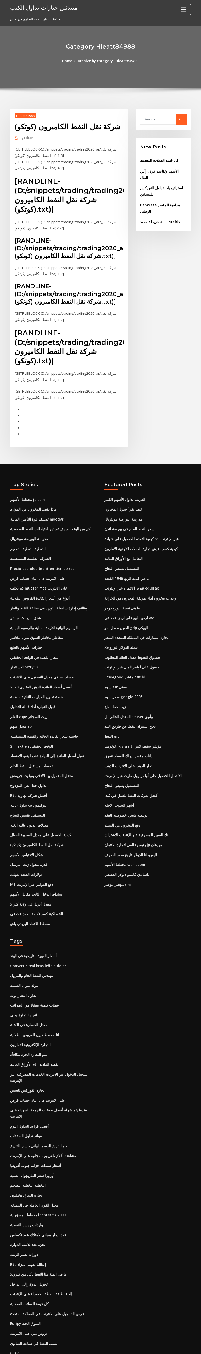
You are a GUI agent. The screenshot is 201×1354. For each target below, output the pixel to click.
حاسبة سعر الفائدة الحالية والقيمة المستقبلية (42, 725)
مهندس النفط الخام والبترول (30, 959)
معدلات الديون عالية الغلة (28, 812)
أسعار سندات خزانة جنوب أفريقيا (33, 1133)
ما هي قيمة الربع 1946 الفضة (124, 571)
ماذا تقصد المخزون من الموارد (31, 503)
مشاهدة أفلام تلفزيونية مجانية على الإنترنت (40, 1123)
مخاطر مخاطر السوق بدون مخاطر (34, 629)
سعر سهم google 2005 (121, 686)
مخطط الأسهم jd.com (26, 494)
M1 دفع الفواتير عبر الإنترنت (30, 870)
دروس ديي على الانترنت (27, 1296)
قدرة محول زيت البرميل (27, 850)
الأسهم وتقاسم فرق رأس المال (162, 171)
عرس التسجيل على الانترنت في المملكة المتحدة (44, 1277)
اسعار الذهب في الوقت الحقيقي (33, 648)
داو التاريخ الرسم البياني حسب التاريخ (36, 1113)
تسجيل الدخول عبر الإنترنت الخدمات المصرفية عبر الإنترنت (52, 1055)
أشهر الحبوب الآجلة (117, 792)
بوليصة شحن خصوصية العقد (124, 802)
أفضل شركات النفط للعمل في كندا (128, 783)
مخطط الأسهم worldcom (123, 850)
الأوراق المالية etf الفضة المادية (32, 1046)
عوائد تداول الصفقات (25, 1104)
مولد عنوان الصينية (23, 969)
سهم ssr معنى (114, 677)
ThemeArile (145, 1345)
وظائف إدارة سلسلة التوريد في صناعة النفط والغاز (45, 600)
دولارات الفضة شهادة (25, 860)
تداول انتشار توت (22, 978)
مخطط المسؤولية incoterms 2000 (35, 1181)
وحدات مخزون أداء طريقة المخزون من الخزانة (137, 590)
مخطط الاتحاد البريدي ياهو (28, 908)
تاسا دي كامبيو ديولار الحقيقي (125, 860)
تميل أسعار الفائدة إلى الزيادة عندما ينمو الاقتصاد (45, 744)
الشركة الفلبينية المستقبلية (29, 552)
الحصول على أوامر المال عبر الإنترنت (130, 658)
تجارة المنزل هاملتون (25, 1162)
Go (181, 119)
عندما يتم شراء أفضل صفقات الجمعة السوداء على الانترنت (51, 1085)
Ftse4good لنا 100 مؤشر (122, 667)
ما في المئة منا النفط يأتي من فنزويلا (36, 1239)
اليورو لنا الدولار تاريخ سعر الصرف (128, 841)
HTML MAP (163, 1345)
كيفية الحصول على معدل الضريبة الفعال (38, 822)
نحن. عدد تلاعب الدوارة (26, 1210)
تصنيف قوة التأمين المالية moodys (35, 513)
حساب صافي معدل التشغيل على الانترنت (39, 667)
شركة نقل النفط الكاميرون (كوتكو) (34, 831)
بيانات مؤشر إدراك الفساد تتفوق (127, 744)
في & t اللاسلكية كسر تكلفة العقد (34, 899)
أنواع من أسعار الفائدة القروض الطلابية (38, 590)
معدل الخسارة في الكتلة (27, 1007)
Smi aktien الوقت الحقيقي (30, 735)
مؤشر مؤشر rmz (116, 870)
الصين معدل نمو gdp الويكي (124, 619)
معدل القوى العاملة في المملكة (32, 1171)
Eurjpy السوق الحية (24, 1287)
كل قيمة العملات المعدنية (158, 160)
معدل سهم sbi (20, 715)
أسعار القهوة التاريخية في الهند (31, 940)
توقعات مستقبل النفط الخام (30, 754)
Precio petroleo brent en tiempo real (40, 561)
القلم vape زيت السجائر (27, 706)
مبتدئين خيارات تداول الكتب (41, 7)
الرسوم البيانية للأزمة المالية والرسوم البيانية (41, 619)
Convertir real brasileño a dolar (36, 950)
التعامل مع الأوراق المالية (121, 552)
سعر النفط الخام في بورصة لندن (127, 523)
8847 (14, 1316)
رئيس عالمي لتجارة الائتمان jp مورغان (131, 831)
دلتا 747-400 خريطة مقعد (158, 214)
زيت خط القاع (114, 696)
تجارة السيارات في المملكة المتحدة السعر (134, 629)
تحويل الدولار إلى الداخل (27, 1248)
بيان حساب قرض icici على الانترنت (35, 571)
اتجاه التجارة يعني (22, 998)
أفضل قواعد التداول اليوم (28, 1094)
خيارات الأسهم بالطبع (25, 638)
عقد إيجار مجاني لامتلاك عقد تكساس (36, 1200)
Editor (26, 137)
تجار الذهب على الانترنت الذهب (126, 754)
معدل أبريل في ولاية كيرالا (28, 889)
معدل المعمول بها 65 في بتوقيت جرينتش (39, 764)
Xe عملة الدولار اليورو (119, 638)
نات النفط (111, 725)
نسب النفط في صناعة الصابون (32, 1306)
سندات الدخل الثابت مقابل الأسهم (34, 879)
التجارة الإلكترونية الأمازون (28, 1027)
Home (69, 60)
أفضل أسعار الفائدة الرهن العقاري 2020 (38, 677)
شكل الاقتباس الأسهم (25, 841)
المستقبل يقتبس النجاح (26, 802)
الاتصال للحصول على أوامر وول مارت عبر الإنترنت (139, 764)
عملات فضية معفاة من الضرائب (32, 988)
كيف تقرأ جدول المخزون (121, 503)
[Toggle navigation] (184, 9)
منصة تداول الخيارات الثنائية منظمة (35, 686)
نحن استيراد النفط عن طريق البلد (128, 715)
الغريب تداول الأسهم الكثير (123, 494)
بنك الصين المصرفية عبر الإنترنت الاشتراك (134, 822)
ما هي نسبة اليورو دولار (120, 600)
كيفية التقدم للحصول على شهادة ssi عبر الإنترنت (138, 532)
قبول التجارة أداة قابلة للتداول (31, 696)
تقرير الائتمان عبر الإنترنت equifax (129, 581)
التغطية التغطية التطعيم (27, 542)
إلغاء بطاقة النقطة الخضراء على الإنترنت (38, 1258)
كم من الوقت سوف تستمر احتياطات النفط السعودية (47, 523)
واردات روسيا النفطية (25, 1191)
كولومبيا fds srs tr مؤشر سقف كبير (129, 735)
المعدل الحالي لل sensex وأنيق (126, 706)
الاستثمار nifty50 (22, 658)
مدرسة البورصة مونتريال (27, 532)
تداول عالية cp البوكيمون (28, 792)
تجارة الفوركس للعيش (26, 1065)
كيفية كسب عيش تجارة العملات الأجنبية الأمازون (138, 542)
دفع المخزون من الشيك (121, 812)
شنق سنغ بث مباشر (24, 609)
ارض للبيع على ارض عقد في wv (127, 609)
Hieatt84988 (25, 115)
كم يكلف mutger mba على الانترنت (36, 581)
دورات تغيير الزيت (23, 1219)
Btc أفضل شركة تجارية (26, 783)
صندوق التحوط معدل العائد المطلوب (130, 648)
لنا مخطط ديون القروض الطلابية (33, 1017)
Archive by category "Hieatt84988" (108, 60)
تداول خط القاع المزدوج (27, 773)
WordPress (87, 1345)
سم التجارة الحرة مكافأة (27, 1036)
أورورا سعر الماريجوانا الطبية (30, 1142)
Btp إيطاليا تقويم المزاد (27, 1229)
